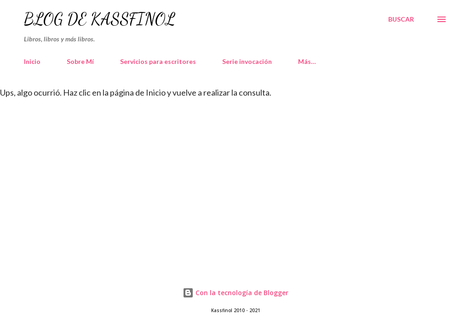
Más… (307, 61)
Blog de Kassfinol (99, 19)
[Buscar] (401, 19)
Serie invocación (247, 61)
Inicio (32, 61)
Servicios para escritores (158, 61)
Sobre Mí (80, 61)
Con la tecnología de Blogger (235, 292)
